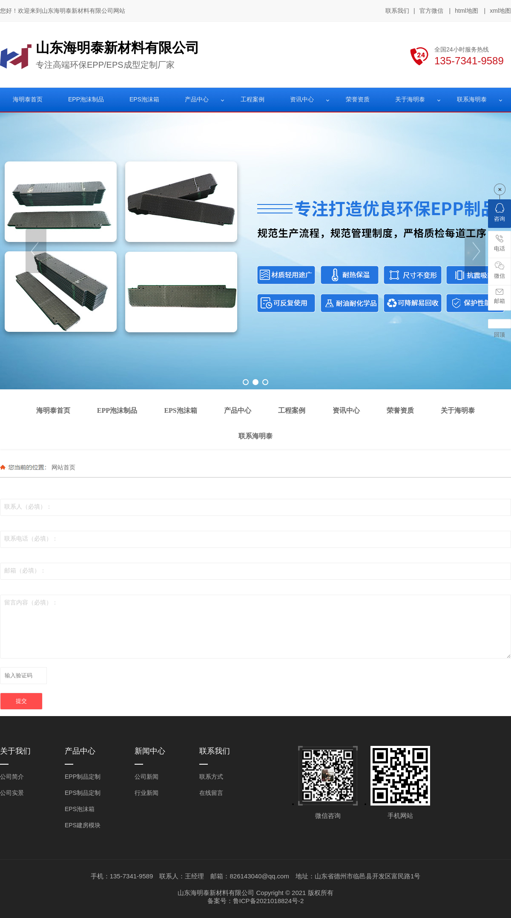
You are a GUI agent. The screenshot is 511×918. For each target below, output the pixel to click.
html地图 (466, 10)
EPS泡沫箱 (144, 99)
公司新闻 (146, 776)
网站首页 (63, 467)
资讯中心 (302, 99)
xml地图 (500, 10)
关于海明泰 (410, 99)
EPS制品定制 (82, 792)
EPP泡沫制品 (86, 99)
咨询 (499, 212)
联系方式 (211, 776)
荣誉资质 (358, 99)
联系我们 (397, 10)
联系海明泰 (472, 99)
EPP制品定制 (82, 776)
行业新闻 (146, 792)
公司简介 (12, 776)
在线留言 (211, 792)
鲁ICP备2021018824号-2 (268, 900)
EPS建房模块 (82, 825)
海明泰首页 (28, 99)
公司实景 (12, 792)
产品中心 (197, 99)
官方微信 (431, 11)
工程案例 (252, 99)
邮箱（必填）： (25, 570)
